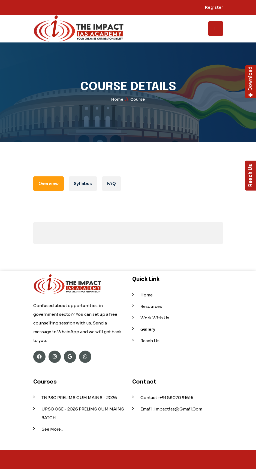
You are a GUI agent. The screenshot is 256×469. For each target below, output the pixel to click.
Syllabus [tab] (83, 183)
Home (146, 295)
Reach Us (250, 175)
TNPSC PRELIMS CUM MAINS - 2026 (79, 397)
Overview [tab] (48, 183)
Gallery (147, 329)
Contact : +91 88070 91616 (166, 397)
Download (250, 82)
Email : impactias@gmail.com (171, 409)
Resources (151, 306)
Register (214, 7)
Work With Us (154, 317)
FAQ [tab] (111, 183)
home (117, 99)
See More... (52, 429)
